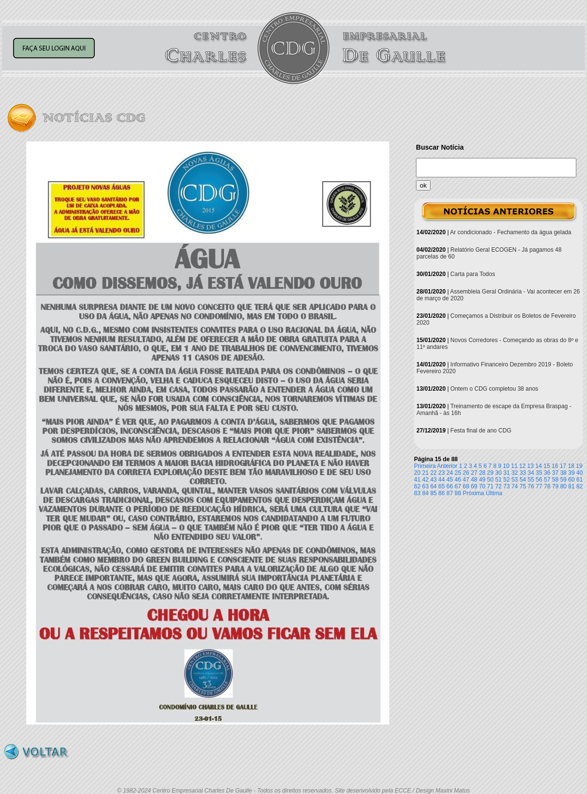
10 (506, 466)
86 (441, 493)
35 (539, 472)
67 (458, 486)
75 (522, 486)
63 (425, 486)
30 (498, 472)
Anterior (447, 466)
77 (539, 486)
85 (433, 493)
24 (450, 472)
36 (547, 472)
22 (433, 472)
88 (458, 493)
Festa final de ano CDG (480, 430)
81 (571, 486)
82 (579, 486)
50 (490, 479)
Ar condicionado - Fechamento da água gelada (510, 232)
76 (531, 486)
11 (514, 466)
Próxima (473, 493)
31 (506, 472)
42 (425, 479)
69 (474, 486)
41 (417, 479)
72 (498, 486)
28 (482, 472)
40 (579, 472)
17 (563, 466)
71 (490, 486)
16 (555, 466)
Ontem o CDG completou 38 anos (494, 388)
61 (579, 479)
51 (498, 479)
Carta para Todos (472, 274)
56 (539, 479)
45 (450, 479)
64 (433, 486)
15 (547, 466)
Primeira (425, 466)
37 (555, 472)
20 (417, 472)
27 (474, 472)
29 (490, 472)
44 (441, 479)
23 (441, 472)
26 (466, 472)
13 (530, 466)
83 (417, 493)
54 (522, 479)
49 (482, 479)
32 (514, 472)
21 (425, 472)
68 (466, 486)
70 (482, 486)
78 (547, 486)
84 (425, 493)
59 (563, 479)
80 (563, 486)
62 (417, 486)
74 (514, 486)
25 (458, 472)
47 (466, 479)
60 (571, 479)
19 (579, 466)
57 (547, 479)
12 (522, 466)
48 (474, 479)
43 (433, 479)
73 (506, 486)
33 (522, 472)
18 (571, 466)
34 (531, 472)
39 (571, 472)
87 (450, 493)
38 (563, 472)
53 (514, 479)
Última (494, 493)
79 (555, 486)
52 (506, 479)
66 (450, 486)
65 (441, 486)
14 (538, 466)
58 (555, 479)
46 (458, 479)
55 (531, 479)
